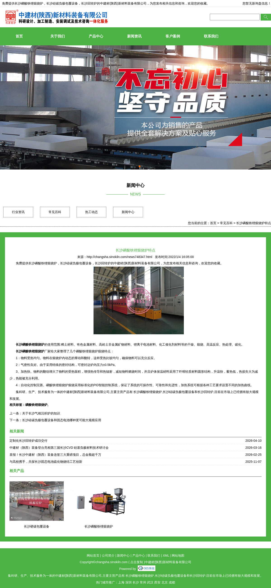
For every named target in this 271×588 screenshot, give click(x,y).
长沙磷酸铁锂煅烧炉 (29, 3)
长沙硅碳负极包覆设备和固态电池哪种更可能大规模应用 (61, 420)
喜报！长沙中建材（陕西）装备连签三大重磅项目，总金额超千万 (55, 454)
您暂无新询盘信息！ (257, 3)
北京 (164, 582)
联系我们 (211, 36)
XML (166, 555)
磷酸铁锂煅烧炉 (36, 405)
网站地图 (178, 555)
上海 (121, 582)
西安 (157, 582)
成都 (172, 582)
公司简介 (108, 555)
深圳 (128, 582)
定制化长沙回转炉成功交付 (28, 440)
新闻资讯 (134, 36)
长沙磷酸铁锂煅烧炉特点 (253, 223)
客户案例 (173, 36)
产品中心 (96, 36)
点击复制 (136, 562)
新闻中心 (128, 212)
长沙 (136, 582)
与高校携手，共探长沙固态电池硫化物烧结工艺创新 (45, 461)
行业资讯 (18, 212)
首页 (19, 36)
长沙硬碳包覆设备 (36, 526)
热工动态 (91, 212)
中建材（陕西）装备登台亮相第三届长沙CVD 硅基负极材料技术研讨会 (59, 447)
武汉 (150, 582)
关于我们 (57, 36)
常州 (143, 582)
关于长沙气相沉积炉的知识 (41, 413)
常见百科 (55, 212)
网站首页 (93, 555)
